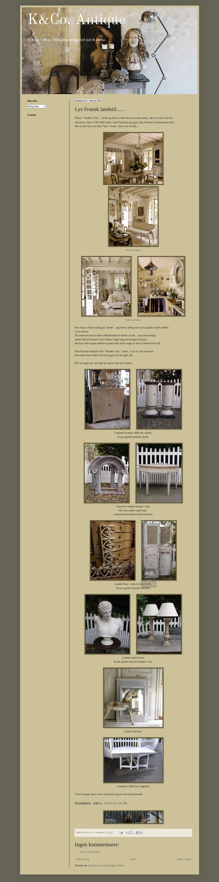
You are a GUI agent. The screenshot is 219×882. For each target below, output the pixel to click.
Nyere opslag (82, 859)
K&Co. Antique (76, 20)
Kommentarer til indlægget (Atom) (106, 865)
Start (133, 859)
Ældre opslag (184, 859)
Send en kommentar (89, 852)
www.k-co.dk (115, 803)
